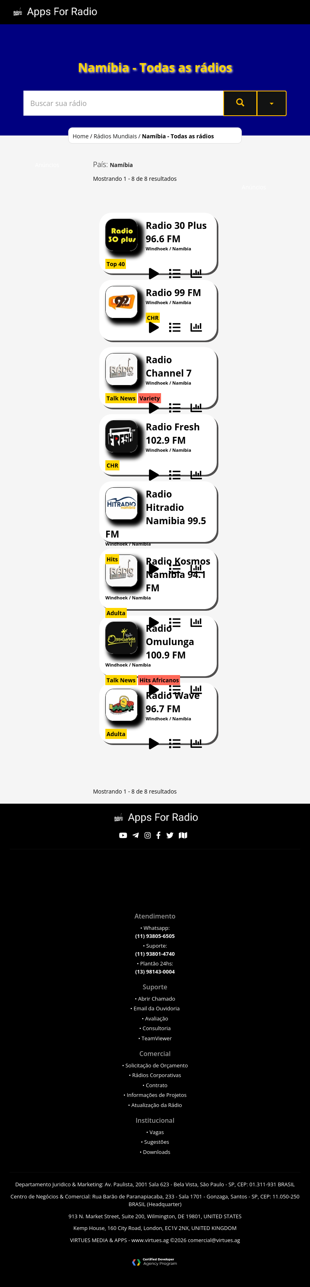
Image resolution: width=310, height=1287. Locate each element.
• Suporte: (155, 949)
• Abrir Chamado (155, 998)
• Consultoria (155, 1028)
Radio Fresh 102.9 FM (173, 433)
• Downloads (155, 1152)
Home (81, 136)
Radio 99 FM (173, 292)
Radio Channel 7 (169, 366)
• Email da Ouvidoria (155, 1008)
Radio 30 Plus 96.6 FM (176, 232)
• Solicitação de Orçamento (155, 1065)
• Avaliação (155, 1018)
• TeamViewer (155, 1038)
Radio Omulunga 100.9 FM (170, 641)
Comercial (154, 1053)
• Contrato (155, 1085)
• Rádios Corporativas (155, 1075)
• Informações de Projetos (155, 1095)
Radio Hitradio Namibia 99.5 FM (155, 513)
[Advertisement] (60, 294)
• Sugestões (155, 1141)
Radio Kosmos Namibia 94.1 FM (178, 574)
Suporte (154, 986)
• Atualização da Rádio (155, 1105)
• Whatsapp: (155, 932)
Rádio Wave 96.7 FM (173, 702)
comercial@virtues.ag (214, 1240)
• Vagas (155, 1132)
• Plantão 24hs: (155, 967)
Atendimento (154, 916)
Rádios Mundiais (115, 136)
